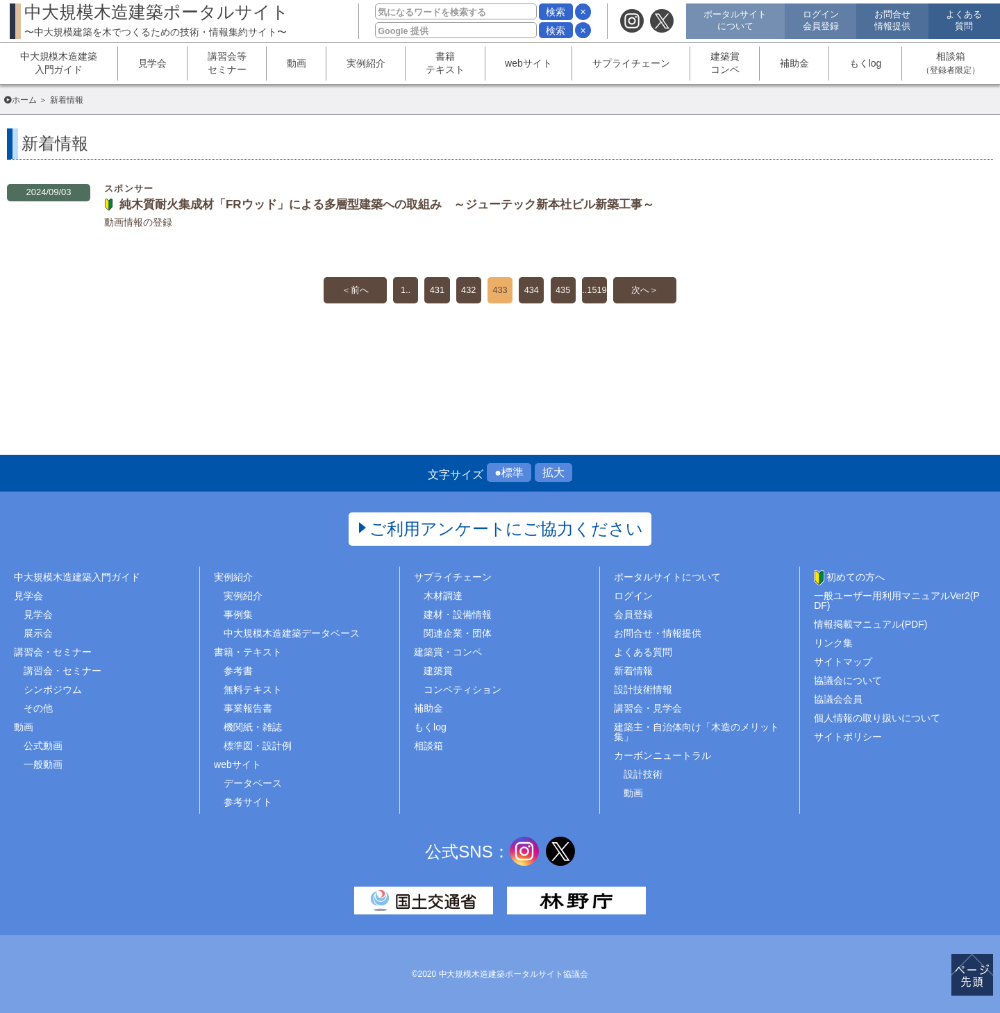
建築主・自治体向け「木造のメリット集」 (696, 731)
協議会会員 (838, 699)
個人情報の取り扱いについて (877, 717)
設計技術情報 (643, 689)
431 (430, 291)
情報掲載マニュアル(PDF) (870, 624)
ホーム (24, 100)
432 (465, 291)
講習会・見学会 (648, 708)
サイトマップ (843, 661)
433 (500, 291)
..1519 (604, 291)
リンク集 (833, 642)
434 (534, 291)
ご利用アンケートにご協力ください (506, 528)
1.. (395, 291)
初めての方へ (855, 577)
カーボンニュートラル (662, 755)
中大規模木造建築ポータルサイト (156, 19)
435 (569, 291)
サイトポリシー (848, 736)
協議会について (848, 680)
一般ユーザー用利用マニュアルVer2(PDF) (897, 600)
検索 (555, 11)
